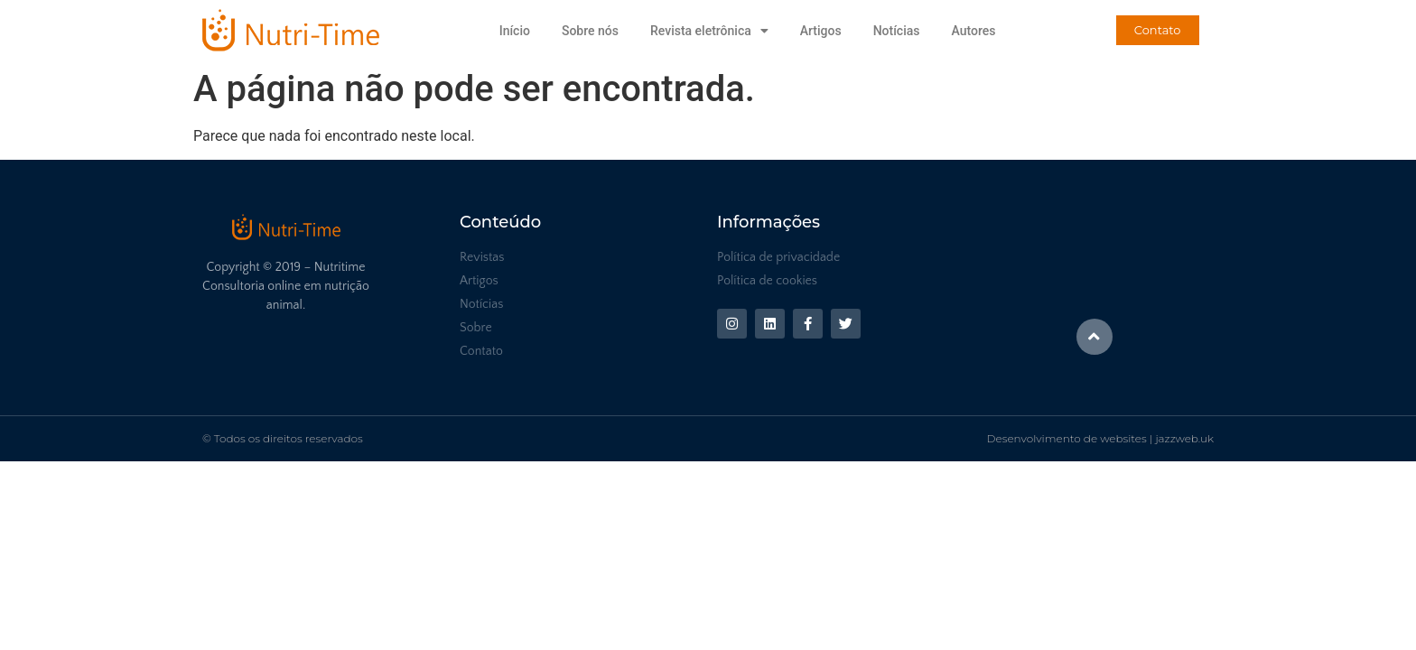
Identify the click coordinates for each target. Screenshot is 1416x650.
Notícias (896, 30)
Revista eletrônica (709, 30)
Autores (973, 30)
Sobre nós (590, 30)
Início (514, 30)
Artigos (821, 30)
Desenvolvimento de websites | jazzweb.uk (1100, 438)
